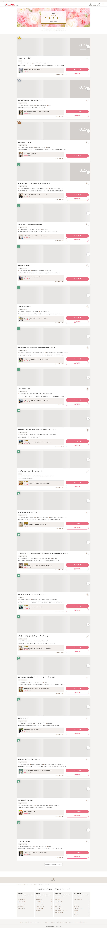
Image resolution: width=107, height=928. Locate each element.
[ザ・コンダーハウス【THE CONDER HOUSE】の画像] (53, 583)
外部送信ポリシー (46, 922)
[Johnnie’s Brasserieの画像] (53, 295)
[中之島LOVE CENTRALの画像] (53, 789)
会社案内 (21, 922)
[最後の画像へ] (88, 46)
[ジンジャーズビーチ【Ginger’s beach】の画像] (53, 213)
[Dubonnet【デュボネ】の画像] (53, 131)
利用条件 (30, 922)
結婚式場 (35, 884)
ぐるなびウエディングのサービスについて (72, 922)
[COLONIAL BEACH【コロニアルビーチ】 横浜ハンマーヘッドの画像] (53, 418)
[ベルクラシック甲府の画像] (53, 47)
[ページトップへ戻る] (53, 880)
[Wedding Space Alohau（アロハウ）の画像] (53, 501)
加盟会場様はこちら (54, 922)
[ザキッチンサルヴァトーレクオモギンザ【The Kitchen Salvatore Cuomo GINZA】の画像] (53, 542)
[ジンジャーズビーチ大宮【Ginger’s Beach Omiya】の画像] (53, 624)
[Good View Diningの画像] (53, 254)
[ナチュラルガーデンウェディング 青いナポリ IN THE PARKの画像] (53, 336)
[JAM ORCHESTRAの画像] (53, 377)
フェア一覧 (77, 69)
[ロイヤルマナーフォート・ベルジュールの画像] (53, 459)
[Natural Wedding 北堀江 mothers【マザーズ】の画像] (53, 89)
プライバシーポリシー (38, 922)
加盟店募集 (61, 922)
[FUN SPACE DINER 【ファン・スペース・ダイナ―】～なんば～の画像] (53, 666)
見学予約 (77, 73)
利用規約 (26, 922)
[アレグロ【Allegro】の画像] (53, 830)
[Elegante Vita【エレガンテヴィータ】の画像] (53, 748)
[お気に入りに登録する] (87, 58)
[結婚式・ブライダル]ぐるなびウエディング (24, 884)
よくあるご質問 (84, 922)
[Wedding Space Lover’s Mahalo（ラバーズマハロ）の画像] (53, 172)
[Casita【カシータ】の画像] (53, 707)
